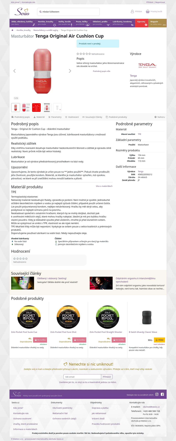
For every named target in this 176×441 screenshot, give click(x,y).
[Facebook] (162, 394)
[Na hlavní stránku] (12, 30)
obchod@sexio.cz (151, 406)
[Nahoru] (159, 116)
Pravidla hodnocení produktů (106, 423)
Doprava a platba (100, 407)
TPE (139, 134)
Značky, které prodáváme (25, 423)
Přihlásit (149, 2)
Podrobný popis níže (101, 71)
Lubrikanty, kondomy (123, 23)
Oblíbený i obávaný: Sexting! (52, 278)
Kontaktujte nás (28, 2)
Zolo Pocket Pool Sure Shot (63, 332)
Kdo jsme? (15, 2)
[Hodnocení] (71, 116)
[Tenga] (147, 65)
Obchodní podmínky (62, 407)
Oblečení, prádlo (101, 23)
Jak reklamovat (99, 413)
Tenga (133, 75)
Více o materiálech (104, 186)
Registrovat (160, 2)
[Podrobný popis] (21, 116)
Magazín (158, 23)
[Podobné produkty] (116, 116)
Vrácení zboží (98, 418)
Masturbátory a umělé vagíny (45, 30)
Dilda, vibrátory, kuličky (24, 23)
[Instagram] (156, 394)
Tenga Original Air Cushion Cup (74, 30)
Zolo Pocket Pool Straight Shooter (106, 332)
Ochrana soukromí (22, 418)
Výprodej (142, 23)
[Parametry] (54, 116)
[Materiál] (38, 116)
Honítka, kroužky (47, 23)
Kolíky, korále (66, 23)
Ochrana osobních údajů (64, 418)
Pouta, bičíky (83, 23)
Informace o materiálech (25, 429)
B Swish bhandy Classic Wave (143, 332)
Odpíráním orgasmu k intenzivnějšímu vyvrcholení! (135, 280)
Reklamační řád (60, 413)
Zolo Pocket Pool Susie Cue (24, 332)
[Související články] (92, 116)
